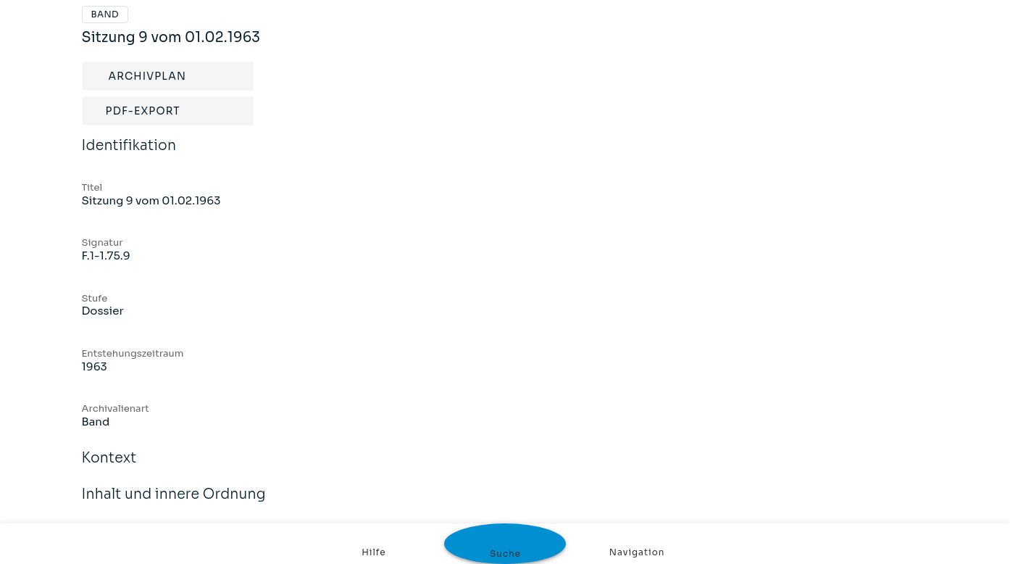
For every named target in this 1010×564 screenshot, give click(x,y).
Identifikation (129, 155)
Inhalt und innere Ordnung (174, 504)
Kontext (109, 467)
